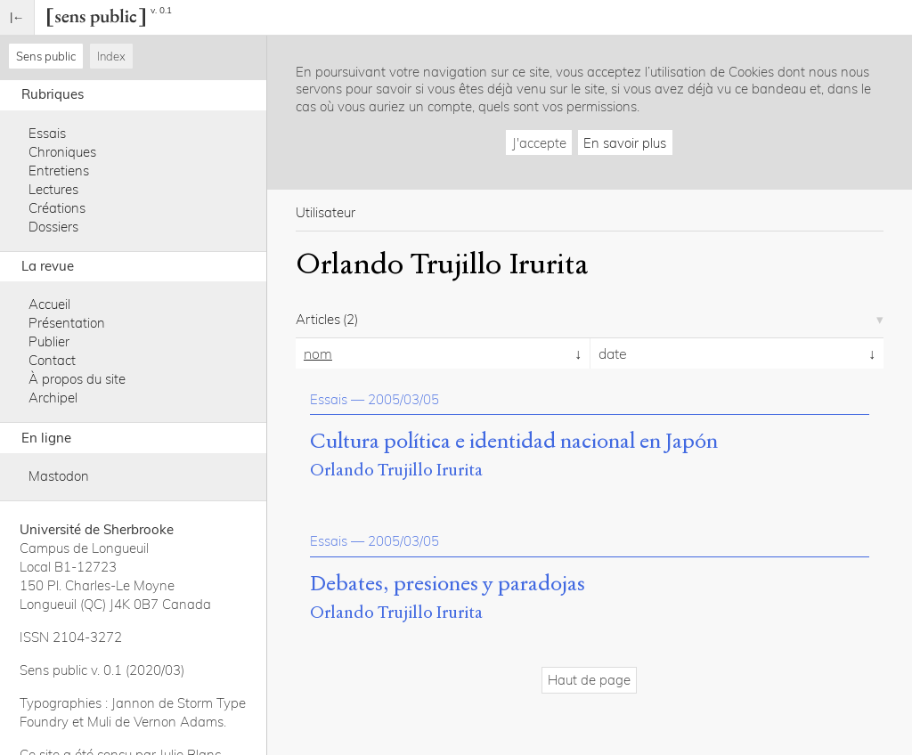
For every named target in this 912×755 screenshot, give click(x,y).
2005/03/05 (403, 399)
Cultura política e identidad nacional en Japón (514, 441)
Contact (52, 360)
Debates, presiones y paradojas (447, 584)
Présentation (66, 322)
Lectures (53, 189)
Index (111, 56)
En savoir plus (624, 142)
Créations (57, 207)
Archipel (52, 397)
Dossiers (53, 226)
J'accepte (539, 142)
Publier (48, 341)
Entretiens (58, 170)
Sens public (46, 56)
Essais (47, 133)
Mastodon (58, 475)
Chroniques (62, 151)
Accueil (49, 304)
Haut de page (589, 679)
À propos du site (77, 378)
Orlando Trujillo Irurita (396, 469)
